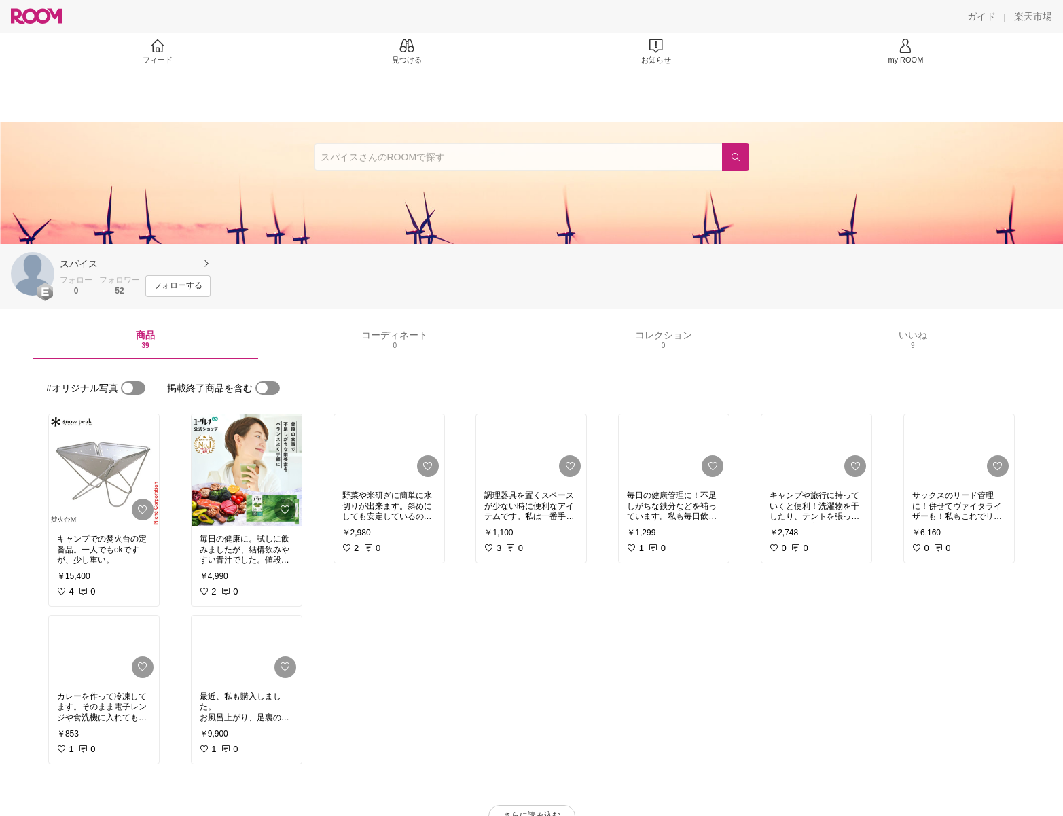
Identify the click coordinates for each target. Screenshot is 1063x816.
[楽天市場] (1033, 16)
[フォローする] (178, 286)
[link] (104, 470)
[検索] (735, 157)
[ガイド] (981, 16)
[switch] (133, 388)
